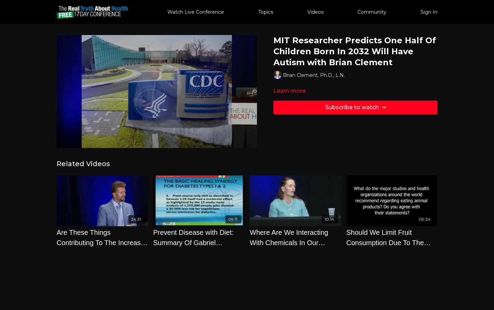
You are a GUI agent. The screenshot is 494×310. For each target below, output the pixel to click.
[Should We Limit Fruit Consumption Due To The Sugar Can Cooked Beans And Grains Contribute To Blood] (392, 237)
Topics (265, 12)
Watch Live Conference (195, 12)
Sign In (429, 12)
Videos (315, 12)
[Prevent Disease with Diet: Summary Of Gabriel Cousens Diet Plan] (199, 237)
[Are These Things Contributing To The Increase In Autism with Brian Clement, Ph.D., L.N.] (102, 237)
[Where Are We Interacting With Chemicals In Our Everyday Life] (295, 237)
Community (371, 12)
